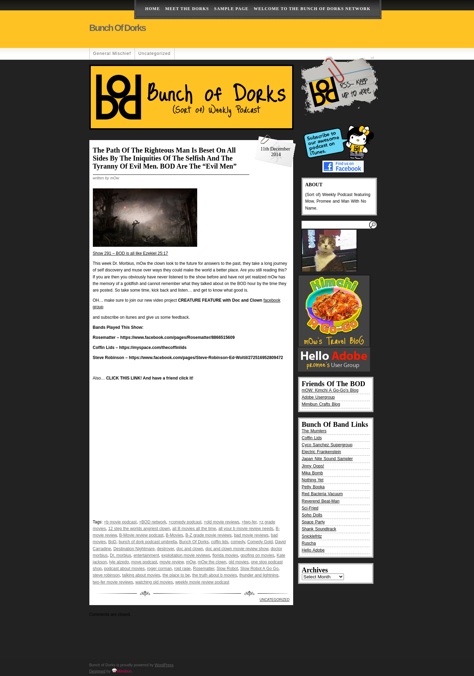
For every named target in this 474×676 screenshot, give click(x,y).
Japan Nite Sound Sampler (327, 458)
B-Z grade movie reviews (208, 535)
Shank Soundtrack (319, 529)
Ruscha (309, 543)
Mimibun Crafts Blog (321, 404)
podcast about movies (124, 568)
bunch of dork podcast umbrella (148, 541)
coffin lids (219, 541)
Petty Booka (313, 486)
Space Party (313, 522)
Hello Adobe (313, 550)
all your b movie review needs (245, 528)
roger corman (159, 568)
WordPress (164, 665)
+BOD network (152, 522)
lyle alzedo (119, 562)
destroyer (165, 548)
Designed (97, 671)
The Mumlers (314, 431)
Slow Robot (227, 568)
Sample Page (231, 8)
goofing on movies (257, 555)
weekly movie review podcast (202, 582)
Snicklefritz (312, 536)
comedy (238, 541)
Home (152, 8)
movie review (172, 562)
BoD (112, 541)
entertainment (146, 555)
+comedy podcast (185, 522)
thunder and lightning (258, 575)
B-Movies (174, 535)
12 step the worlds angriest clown (139, 528)
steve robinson (106, 575)
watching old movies (154, 582)
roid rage (182, 568)
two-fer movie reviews (113, 582)
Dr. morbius (120, 555)
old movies (238, 562)
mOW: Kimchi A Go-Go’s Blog (330, 390)
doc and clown (189, 548)
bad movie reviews (251, 535)
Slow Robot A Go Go (259, 568)
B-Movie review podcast (141, 535)
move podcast (144, 562)
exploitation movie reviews (185, 555)
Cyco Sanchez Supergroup (327, 444)
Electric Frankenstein (321, 451)
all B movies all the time (194, 528)
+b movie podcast (120, 522)
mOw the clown (212, 562)
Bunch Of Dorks (194, 541)
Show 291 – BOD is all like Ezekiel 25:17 (130, 253)
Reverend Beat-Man (321, 501)
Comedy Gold (260, 541)
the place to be (176, 575)
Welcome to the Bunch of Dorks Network (312, 8)
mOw (190, 562)
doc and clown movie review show (237, 548)
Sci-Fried (310, 508)
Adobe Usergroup (318, 397)
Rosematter (203, 568)
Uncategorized (154, 53)
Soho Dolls (312, 515)
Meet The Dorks (187, 8)
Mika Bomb (312, 473)
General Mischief (112, 53)
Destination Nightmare (134, 548)
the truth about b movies (214, 575)
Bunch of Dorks (117, 28)
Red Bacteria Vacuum (322, 493)
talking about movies (141, 575)
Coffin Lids (312, 437)
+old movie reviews (221, 522)
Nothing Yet (313, 480)
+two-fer (249, 522)
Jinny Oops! (313, 466)
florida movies (225, 555)
